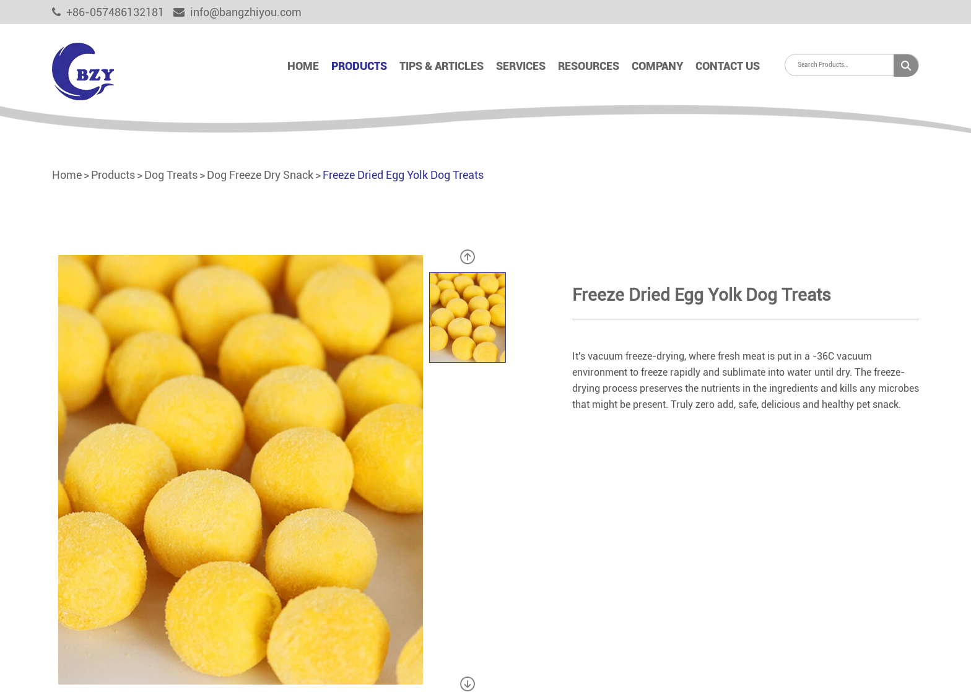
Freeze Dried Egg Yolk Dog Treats (403, 174)
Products (359, 65)
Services (521, 65)
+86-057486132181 (108, 12)
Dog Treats (171, 174)
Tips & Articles (441, 65)
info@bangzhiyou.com (237, 12)
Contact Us (727, 65)
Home (303, 65)
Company (657, 65)
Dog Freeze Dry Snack (260, 174)
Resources (588, 65)
